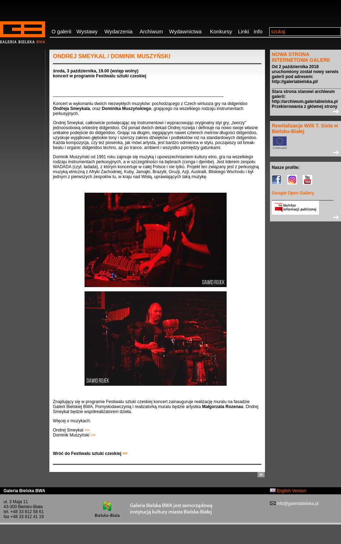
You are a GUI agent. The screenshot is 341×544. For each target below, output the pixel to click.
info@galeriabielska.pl (297, 503)
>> (86, 430)
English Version (288, 490)
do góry (261, 474)
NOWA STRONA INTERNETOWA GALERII (301, 57)
